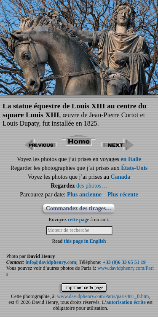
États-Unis (134, 168)
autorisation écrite (126, 302)
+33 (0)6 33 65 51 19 (124, 262)
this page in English (85, 241)
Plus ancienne (84, 194)
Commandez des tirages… (79, 208)
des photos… (91, 186)
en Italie (131, 159)
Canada (121, 177)
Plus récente (122, 194)
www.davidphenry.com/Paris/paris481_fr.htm (103, 296)
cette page (78, 220)
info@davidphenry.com (51, 262)
